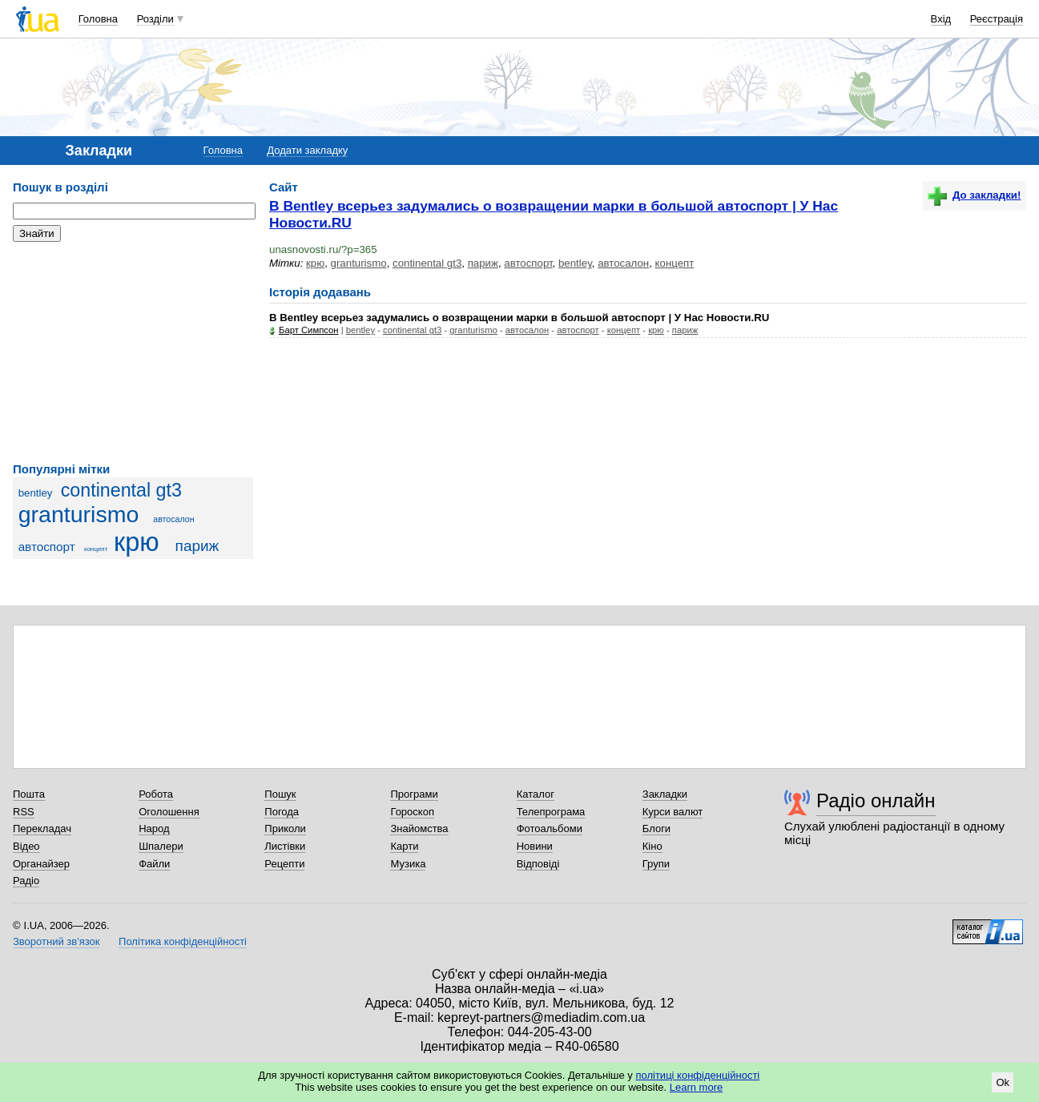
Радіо (26, 881)
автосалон (173, 519)
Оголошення (169, 812)
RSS (23, 812)
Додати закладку (307, 150)
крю (136, 542)
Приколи (284, 828)
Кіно (652, 846)
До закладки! (974, 195)
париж (197, 545)
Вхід (941, 19)
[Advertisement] (133, 352)
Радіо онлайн (876, 800)
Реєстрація (996, 19)
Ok (1002, 1082)
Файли (154, 864)
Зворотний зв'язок (56, 941)
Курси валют (672, 812)
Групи (656, 864)
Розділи (155, 19)
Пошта (29, 794)
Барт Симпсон (309, 330)
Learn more (696, 1087)
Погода (281, 812)
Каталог (535, 794)
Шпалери (161, 846)
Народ (154, 828)
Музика (407, 864)
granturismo (78, 514)
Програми (413, 794)
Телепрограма (551, 812)
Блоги (656, 828)
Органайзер (41, 864)
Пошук (280, 794)
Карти (404, 846)
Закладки (664, 794)
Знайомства (419, 828)
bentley (35, 493)
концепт (95, 549)
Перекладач (42, 828)
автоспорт (46, 546)
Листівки (284, 846)
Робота (156, 794)
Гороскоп (411, 812)
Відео (26, 846)
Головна (98, 19)
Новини (535, 846)
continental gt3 (121, 490)
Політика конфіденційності (183, 941)
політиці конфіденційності (697, 1075)
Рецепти (284, 864)
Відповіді (538, 864)
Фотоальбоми (549, 828)
